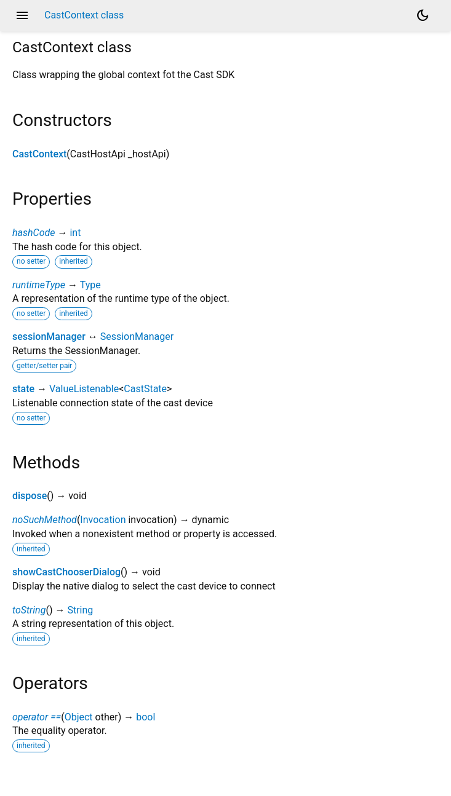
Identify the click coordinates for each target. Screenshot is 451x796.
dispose (29, 496)
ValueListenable (84, 389)
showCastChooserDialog (66, 572)
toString (29, 610)
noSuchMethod (44, 520)
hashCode (33, 232)
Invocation (103, 520)
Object (79, 717)
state (23, 389)
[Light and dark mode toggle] (423, 15)
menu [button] (22, 15)
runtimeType (38, 285)
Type (90, 285)
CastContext (39, 154)
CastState (145, 389)
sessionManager (49, 336)
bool (145, 717)
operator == (36, 717)
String (80, 610)
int (75, 232)
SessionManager (137, 336)
